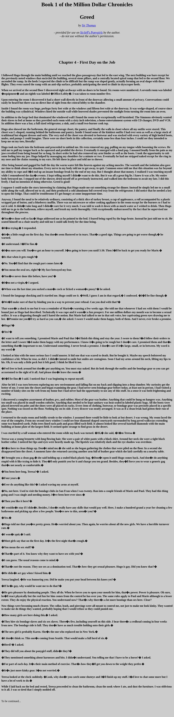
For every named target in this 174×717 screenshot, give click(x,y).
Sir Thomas (89, 25)
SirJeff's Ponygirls (91, 32)
